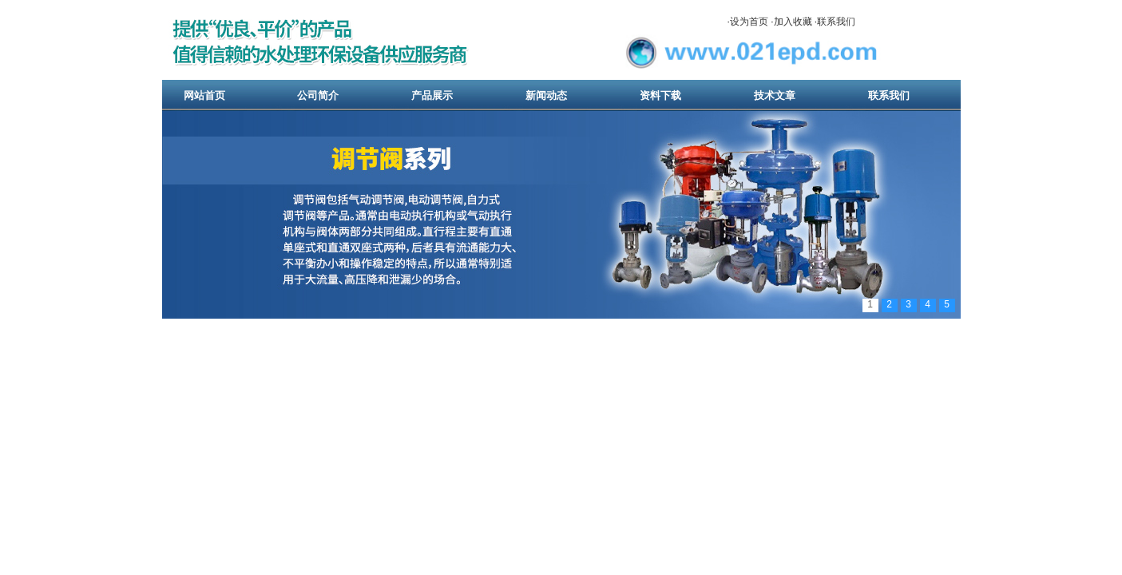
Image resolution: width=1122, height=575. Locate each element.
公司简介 (318, 95)
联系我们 (836, 21)
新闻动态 (546, 95)
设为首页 (749, 21)
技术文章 (774, 95)
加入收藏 (793, 21)
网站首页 (204, 95)
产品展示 (432, 95)
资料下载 (660, 95)
